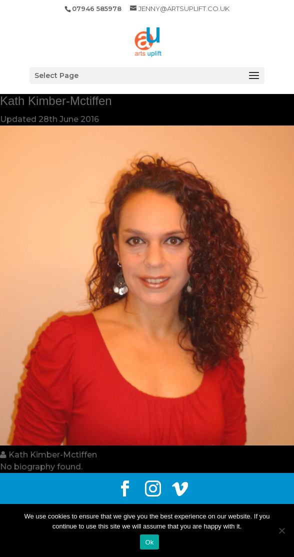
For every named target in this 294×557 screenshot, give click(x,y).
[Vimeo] (180, 489)
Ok (149, 542)
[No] (281, 531)
